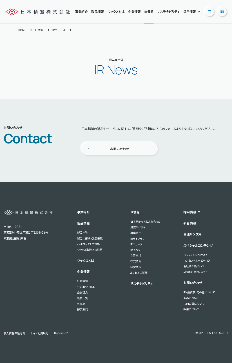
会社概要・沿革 (86, 287)
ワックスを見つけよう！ (196, 255)
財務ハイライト (138, 227)
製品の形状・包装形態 (90, 238)
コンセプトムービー (194, 260)
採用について (191, 309)
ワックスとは (116, 11)
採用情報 (189, 11)
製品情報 (97, 11)
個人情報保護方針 (14, 333)
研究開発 (82, 309)
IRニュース (58, 30)
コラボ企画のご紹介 (195, 272)
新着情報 (189, 223)
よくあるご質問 (138, 272)
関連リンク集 (192, 234)
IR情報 (149, 11)
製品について (191, 298)
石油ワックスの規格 (88, 244)
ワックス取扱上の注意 (90, 249)
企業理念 (82, 292)
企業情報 (134, 11)
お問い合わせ (119, 148)
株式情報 (135, 261)
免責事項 (135, 255)
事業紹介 (81, 11)
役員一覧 (82, 298)
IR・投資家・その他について (199, 292)
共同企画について (193, 303)
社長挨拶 (82, 281)
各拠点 (81, 304)
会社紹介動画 (191, 266)
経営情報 (135, 267)
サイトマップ (61, 333)
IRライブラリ (137, 238)
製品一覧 (82, 232)
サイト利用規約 (39, 333)
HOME (22, 30)
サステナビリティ (168, 11)
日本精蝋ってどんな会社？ (145, 221)
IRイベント (136, 250)
